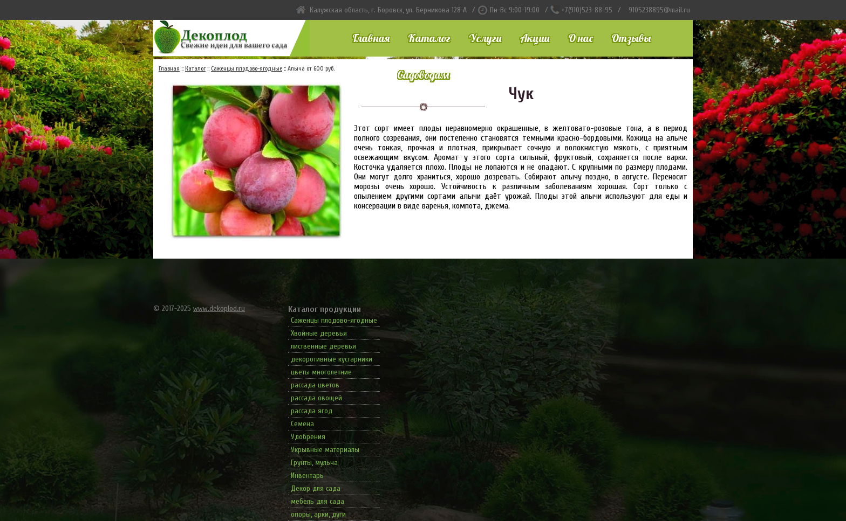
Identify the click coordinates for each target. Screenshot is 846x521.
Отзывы (631, 38)
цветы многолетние (321, 372)
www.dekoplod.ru (219, 308)
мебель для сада (317, 501)
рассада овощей (316, 397)
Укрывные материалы (325, 449)
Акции (535, 38)
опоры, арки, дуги (318, 514)
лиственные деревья (323, 346)
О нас (580, 38)
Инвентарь (307, 475)
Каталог (429, 38)
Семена (302, 423)
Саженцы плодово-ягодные (334, 320)
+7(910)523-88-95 (586, 10)
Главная (371, 38)
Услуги (485, 38)
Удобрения (308, 436)
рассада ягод (311, 410)
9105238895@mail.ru (659, 10)
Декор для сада (315, 488)
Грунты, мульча (314, 462)
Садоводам (423, 74)
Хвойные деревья (319, 333)
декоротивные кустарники (331, 359)
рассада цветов (315, 385)
